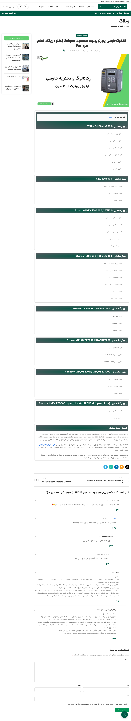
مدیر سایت (87, 51)
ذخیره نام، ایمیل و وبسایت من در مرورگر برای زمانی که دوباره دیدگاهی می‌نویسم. (97, 704)
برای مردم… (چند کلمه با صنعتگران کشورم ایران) (13, 87)
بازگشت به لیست (82, 480)
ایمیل (79, 685)
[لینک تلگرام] (105, 467)
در (35, 500)
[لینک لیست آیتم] (82, 134)
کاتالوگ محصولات (117, 26)
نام (128, 685)
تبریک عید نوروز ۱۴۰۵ (14, 76)
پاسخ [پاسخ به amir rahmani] (111, 545)
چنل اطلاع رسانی (10, 13)
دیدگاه (126, 660)
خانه (127, 26)
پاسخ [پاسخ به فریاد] (117, 601)
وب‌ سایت (125, 694)
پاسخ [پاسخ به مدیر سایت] (114, 527)
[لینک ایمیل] (122, 467)
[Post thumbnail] (25, 47)
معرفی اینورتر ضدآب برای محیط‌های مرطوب (13, 67)
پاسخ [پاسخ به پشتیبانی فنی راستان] (114, 638)
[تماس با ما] (124, 714)
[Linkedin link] (116, 467)
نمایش (110, 117)
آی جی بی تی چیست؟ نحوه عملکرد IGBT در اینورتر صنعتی (13, 57)
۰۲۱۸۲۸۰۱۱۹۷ (5, 1)
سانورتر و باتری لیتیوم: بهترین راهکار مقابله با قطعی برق (14, 46)
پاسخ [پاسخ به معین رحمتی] (117, 509)
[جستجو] (26, 7)
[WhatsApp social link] (111, 467)
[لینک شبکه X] (127, 467)
